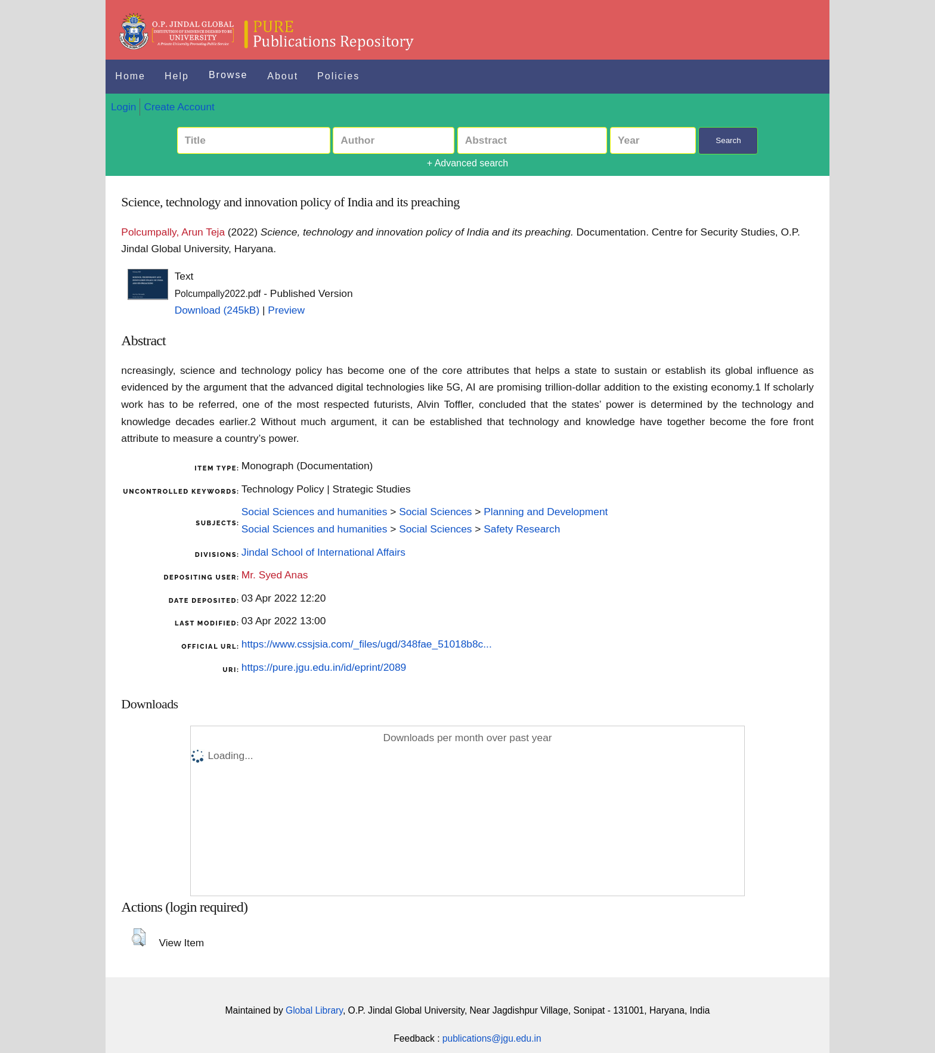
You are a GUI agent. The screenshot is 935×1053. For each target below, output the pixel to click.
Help (177, 76)
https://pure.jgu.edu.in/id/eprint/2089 (324, 667)
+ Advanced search (468, 163)
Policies (338, 76)
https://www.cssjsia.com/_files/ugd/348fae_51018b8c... (367, 644)
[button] (138, 937)
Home (130, 76)
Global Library (314, 1010)
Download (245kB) (217, 310)
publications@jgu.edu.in (491, 1038)
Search (728, 140)
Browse (228, 75)
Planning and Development (546, 512)
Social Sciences (435, 512)
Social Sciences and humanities (315, 512)
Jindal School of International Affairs (323, 552)
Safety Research (522, 529)
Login (123, 107)
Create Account (179, 107)
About (282, 76)
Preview (286, 310)
